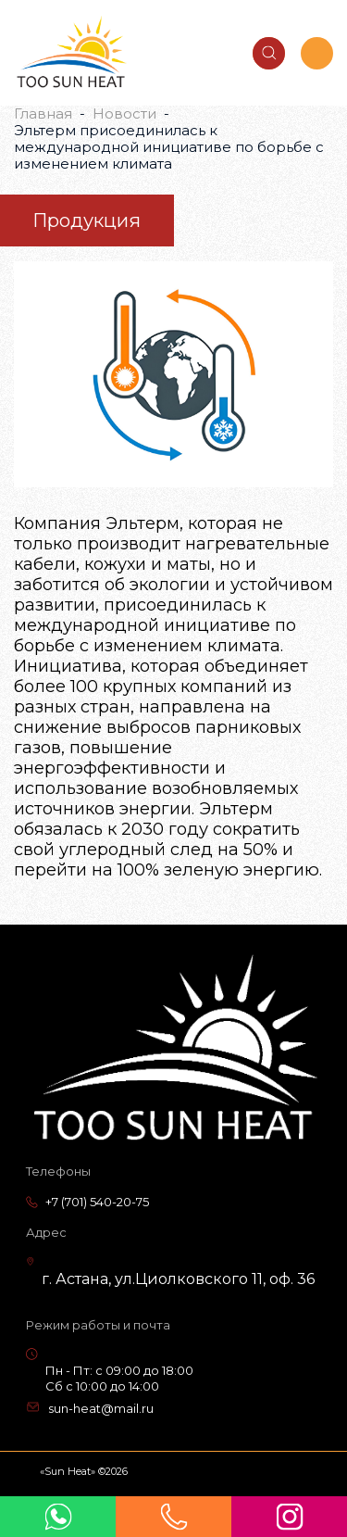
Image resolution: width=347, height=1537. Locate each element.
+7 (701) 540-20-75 (97, 1201)
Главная (43, 113)
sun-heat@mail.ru (101, 1408)
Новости (124, 113)
